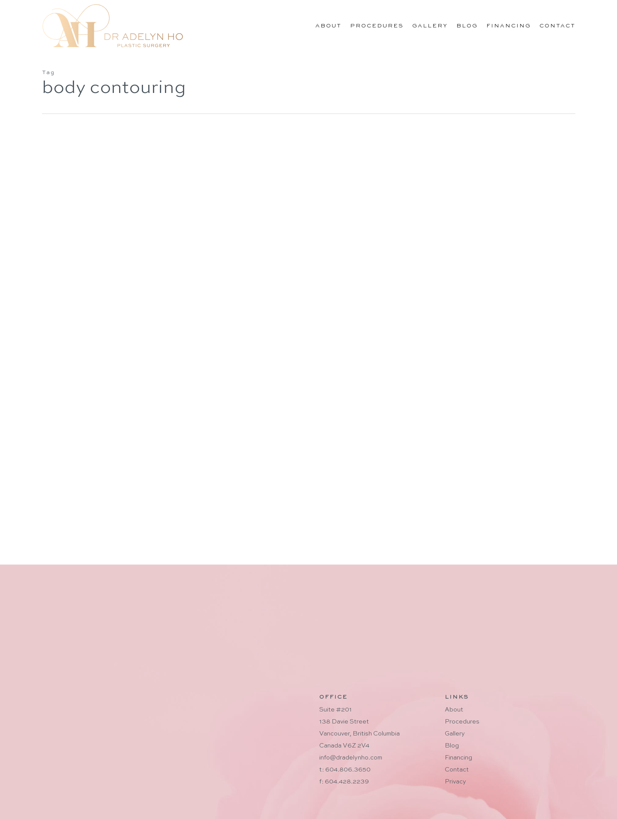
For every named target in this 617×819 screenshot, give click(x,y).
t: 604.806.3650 (345, 770)
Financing (458, 758)
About (454, 710)
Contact (457, 770)
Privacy (455, 782)
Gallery (455, 734)
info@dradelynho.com (350, 758)
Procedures (462, 722)
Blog (452, 746)
